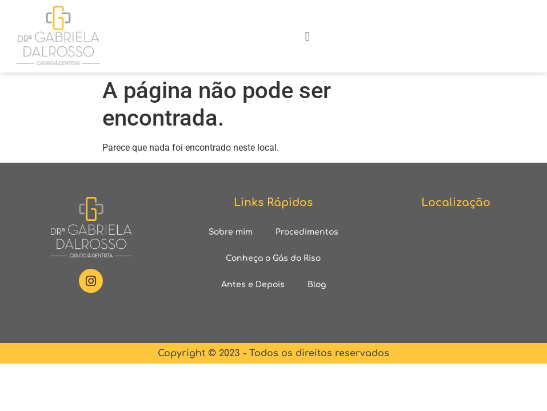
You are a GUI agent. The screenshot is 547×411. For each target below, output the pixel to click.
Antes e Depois (253, 284)
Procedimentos (307, 232)
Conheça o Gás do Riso (273, 258)
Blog (317, 284)
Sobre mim (231, 232)
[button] (307, 36)
